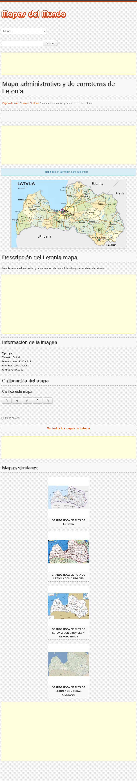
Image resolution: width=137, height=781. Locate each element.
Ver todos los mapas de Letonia (68, 428)
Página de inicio (10, 103)
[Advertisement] (68, 63)
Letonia (35, 103)
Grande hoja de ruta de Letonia (68, 522)
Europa (25, 103)
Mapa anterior (12, 418)
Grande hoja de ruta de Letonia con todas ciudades (68, 691)
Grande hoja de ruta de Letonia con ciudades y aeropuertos (68, 633)
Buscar (50, 43)
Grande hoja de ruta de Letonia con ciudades (68, 576)
